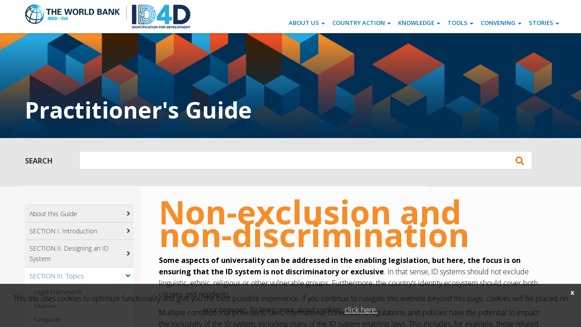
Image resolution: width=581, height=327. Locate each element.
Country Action (361, 23)
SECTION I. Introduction (63, 231)
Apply (520, 160)
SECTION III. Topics (57, 276)
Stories (544, 23)
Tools (460, 23)
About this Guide (53, 213)
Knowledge (419, 23)
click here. (361, 310)
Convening (501, 23)
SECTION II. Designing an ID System (69, 253)
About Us (307, 23)
